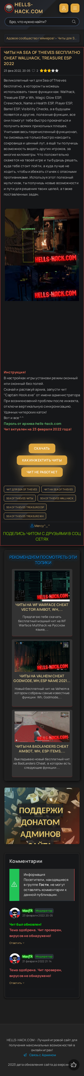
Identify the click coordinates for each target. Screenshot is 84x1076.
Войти (63, 8)
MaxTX (27, 910)
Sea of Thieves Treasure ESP (25, 507)
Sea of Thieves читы (19, 498)
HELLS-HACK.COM (29, 8)
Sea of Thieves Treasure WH (25, 516)
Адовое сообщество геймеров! (30, 38)
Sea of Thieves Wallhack (56, 498)
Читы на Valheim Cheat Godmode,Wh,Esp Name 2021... (41, 678)
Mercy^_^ (42, 526)
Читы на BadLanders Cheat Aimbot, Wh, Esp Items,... (42, 749)
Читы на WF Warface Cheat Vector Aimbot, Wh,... (41, 607)
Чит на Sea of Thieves (58, 489)
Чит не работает (42, 472)
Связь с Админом (40, 1055)
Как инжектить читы (42, 460)
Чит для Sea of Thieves (21, 489)
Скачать (42, 448)
